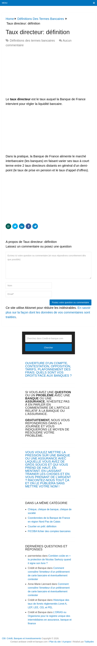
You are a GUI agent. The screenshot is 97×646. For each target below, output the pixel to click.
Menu (4, 3)
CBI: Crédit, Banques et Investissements (21, 638)
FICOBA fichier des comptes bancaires (49, 531)
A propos (66, 641)
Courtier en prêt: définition (42, 526)
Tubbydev (89, 641)
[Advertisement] (32, 72)
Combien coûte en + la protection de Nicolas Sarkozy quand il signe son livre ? (49, 559)
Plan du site (55, 641)
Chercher (48, 347)
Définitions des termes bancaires (32, 40)
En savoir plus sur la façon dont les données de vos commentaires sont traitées (48, 312)
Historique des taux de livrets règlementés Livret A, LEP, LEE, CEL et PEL (48, 604)
